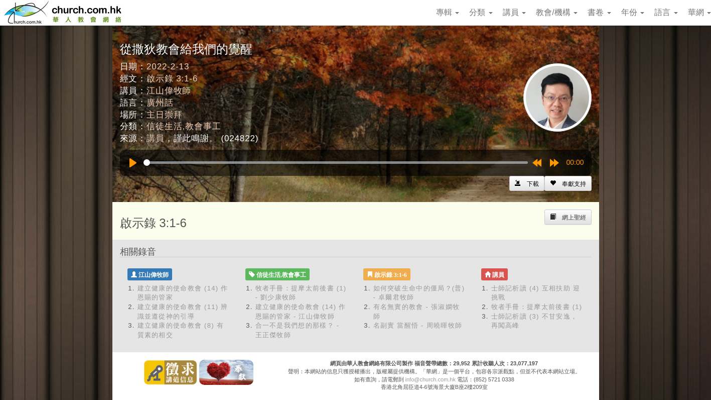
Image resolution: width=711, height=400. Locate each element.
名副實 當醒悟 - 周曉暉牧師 (418, 325)
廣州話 (160, 103)
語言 (665, 12)
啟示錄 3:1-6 (172, 78)
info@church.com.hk (430, 379)
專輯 (447, 12)
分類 (480, 12)
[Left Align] (568, 183)
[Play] (133, 163)
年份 (632, 12)
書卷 (599, 12)
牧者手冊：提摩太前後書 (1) (537, 307)
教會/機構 (557, 12)
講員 (514, 12)
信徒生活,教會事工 (184, 126)
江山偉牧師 (169, 90)
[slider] (336, 162)
